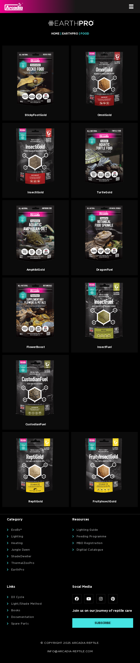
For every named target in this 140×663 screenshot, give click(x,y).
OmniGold (104, 115)
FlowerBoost (36, 347)
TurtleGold (104, 192)
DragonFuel (104, 269)
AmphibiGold (36, 269)
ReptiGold (35, 501)
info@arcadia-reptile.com (70, 651)
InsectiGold (35, 192)
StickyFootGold (36, 115)
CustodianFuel (35, 424)
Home (55, 33)
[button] (103, 6)
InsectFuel (104, 347)
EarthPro (70, 33)
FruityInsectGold (104, 501)
